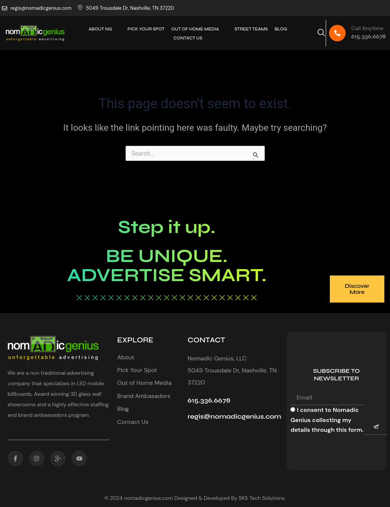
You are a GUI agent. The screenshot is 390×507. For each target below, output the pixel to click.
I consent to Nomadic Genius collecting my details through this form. (326, 420)
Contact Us (187, 37)
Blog (279, 28)
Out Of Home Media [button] (198, 29)
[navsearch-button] (321, 33)
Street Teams (250, 28)
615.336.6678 (368, 36)
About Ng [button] (105, 29)
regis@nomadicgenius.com (234, 416)
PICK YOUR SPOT (146, 28)
